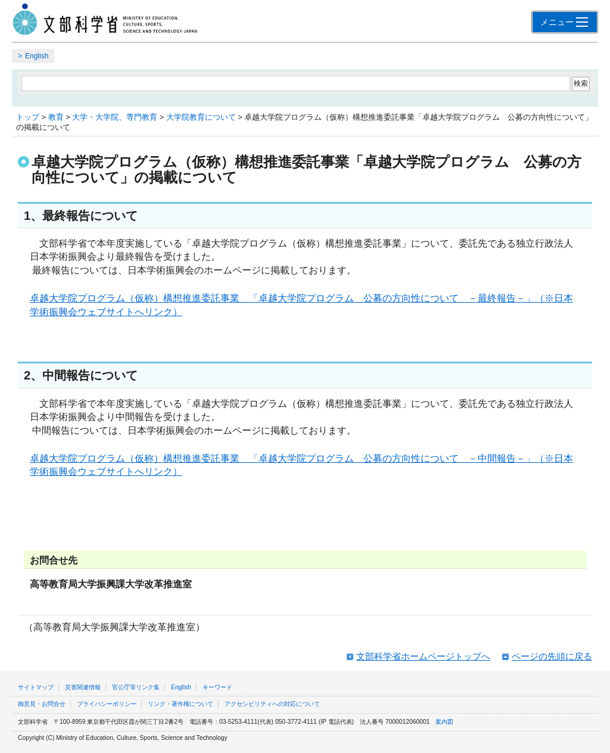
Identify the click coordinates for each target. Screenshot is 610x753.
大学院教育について (201, 117)
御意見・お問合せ (42, 704)
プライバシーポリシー (106, 704)
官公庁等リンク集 (136, 687)
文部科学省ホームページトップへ (423, 656)
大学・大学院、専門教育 (114, 117)
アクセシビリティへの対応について (272, 704)
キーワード (217, 687)
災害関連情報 (83, 687)
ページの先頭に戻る (552, 656)
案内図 (444, 721)
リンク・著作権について (180, 704)
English (36, 56)
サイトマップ (36, 687)
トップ (27, 117)
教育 (56, 117)
